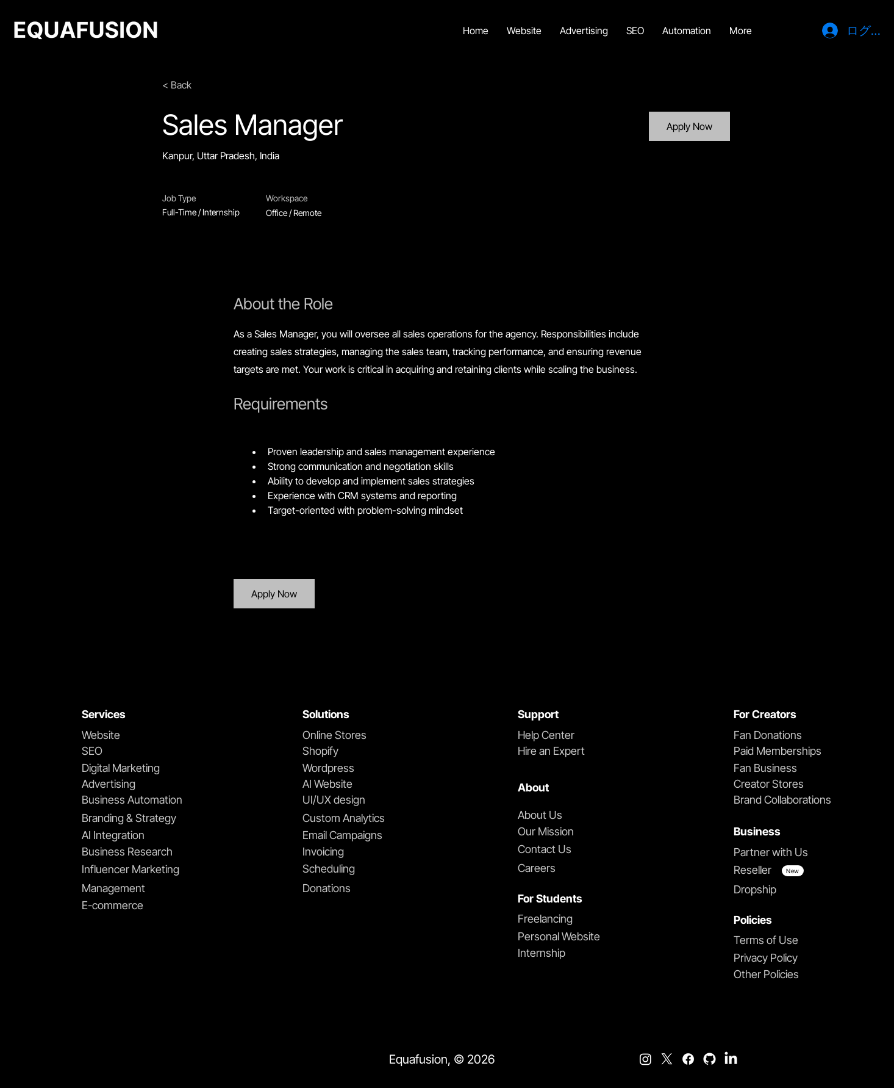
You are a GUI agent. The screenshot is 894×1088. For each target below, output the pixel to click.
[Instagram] (645, 1059)
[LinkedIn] (730, 1059)
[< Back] (205, 85)
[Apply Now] (689, 126)
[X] (666, 1059)
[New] (793, 870)
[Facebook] (688, 1059)
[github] (709, 1059)
